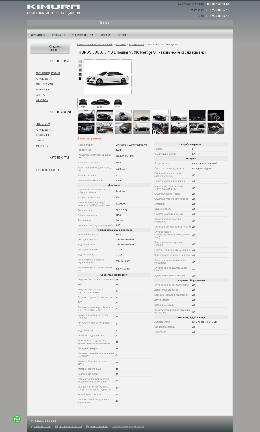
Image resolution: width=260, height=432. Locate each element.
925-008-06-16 (219, 10)
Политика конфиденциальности (128, 426)
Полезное (105, 35)
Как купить (42, 100)
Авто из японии (60, 112)
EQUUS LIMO (136, 44)
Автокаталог (42, 89)
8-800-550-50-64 (218, 4)
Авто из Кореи (59, 61)
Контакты (58, 35)
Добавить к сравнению (89, 138)
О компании (38, 35)
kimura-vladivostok (99, 426)
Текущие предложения (48, 73)
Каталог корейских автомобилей (94, 44)
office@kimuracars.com (70, 426)
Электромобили (44, 84)
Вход (106, 22)
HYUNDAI (121, 44)
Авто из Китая (59, 157)
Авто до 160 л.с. (44, 78)
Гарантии (41, 95)
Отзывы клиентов (82, 35)
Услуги (122, 35)
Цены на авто (43, 124)
